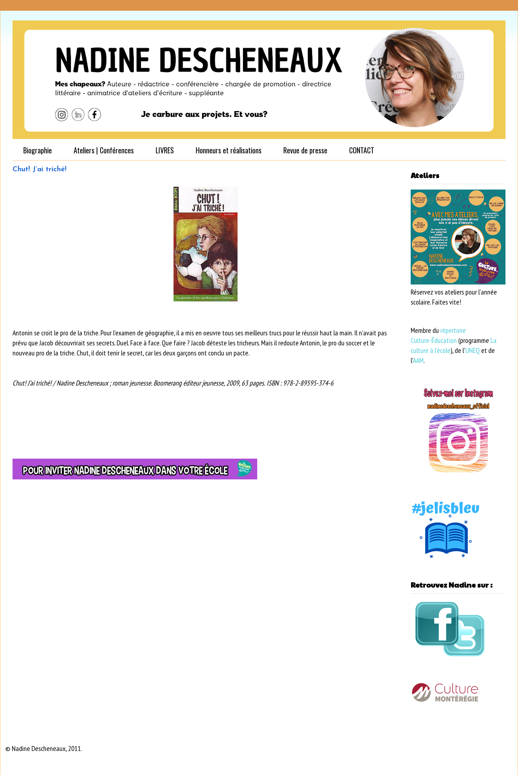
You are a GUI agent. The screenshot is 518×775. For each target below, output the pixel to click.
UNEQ (472, 350)
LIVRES (165, 150)
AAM (418, 360)
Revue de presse (305, 150)
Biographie (37, 150)
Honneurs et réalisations (229, 150)
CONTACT (361, 150)
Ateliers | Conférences (104, 150)
